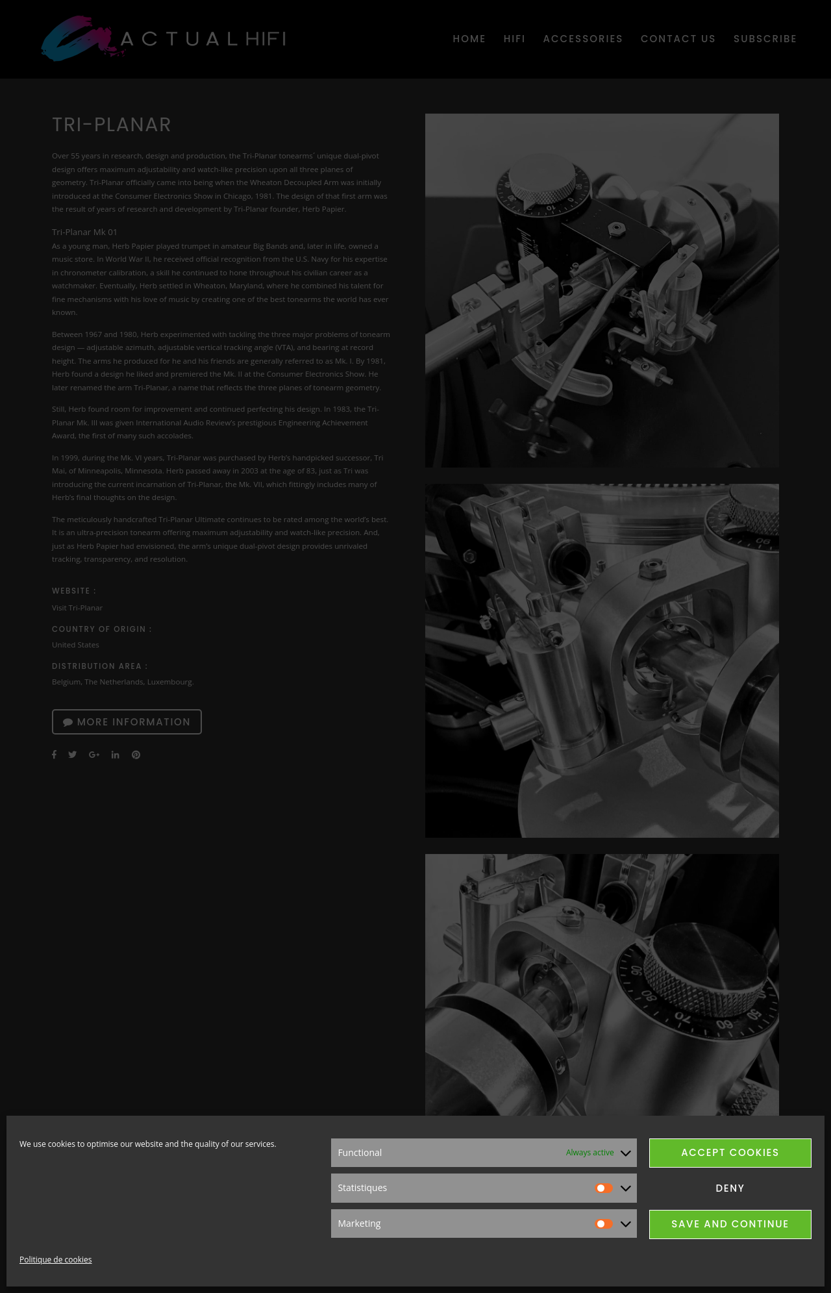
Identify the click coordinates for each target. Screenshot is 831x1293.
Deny (730, 1188)
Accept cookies (730, 1152)
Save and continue (730, 1224)
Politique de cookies (55, 1259)
